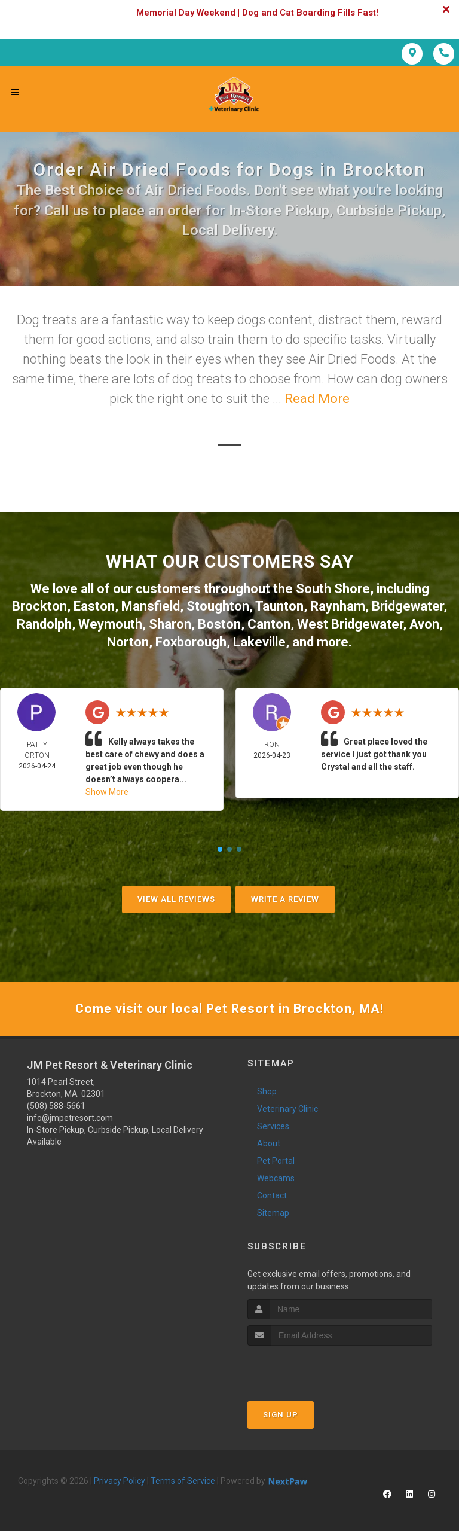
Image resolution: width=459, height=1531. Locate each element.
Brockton (39, 605)
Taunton (279, 605)
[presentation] (311, 1366)
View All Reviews (176, 897)
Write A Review (285, 897)
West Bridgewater (350, 622)
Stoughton (217, 605)
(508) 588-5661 (56, 1104)
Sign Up (280, 1413)
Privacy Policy (119, 1479)
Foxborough (191, 640)
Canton (268, 622)
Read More (317, 398)
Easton (94, 605)
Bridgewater (407, 605)
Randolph (44, 622)
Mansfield (150, 605)
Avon (424, 622)
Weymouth (110, 622)
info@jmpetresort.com (70, 1116)
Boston (219, 622)
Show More (106, 790)
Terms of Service (183, 1479)
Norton (128, 640)
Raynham (337, 605)
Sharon (170, 622)
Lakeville (259, 640)
